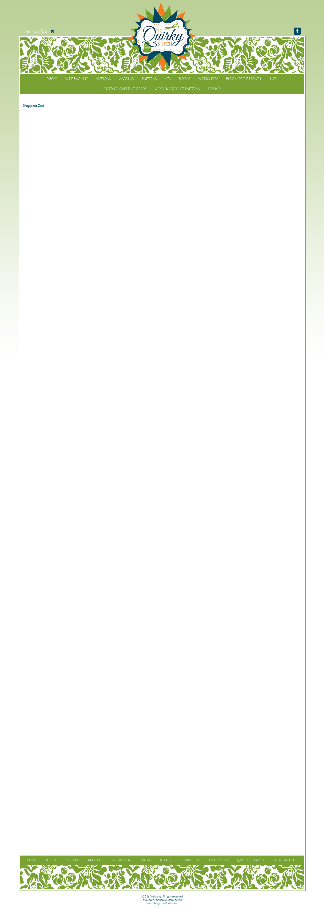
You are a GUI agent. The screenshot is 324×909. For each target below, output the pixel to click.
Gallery (146, 860)
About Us (73, 860)
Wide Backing (76, 79)
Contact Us (189, 860)
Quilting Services (251, 860)
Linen (273, 79)
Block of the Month (243, 79)
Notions (103, 79)
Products (96, 860)
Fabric (52, 79)
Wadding (126, 79)
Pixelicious (171, 903)
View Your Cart (36, 31)
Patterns (149, 79)
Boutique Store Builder (169, 900)
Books (184, 79)
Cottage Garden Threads (125, 89)
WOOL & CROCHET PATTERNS (177, 89)
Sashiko (214, 89)
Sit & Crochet (285, 860)
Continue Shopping (162, 115)
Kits (168, 79)
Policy (166, 860)
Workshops (208, 79)
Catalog (51, 860)
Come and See (218, 860)
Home (31, 860)
